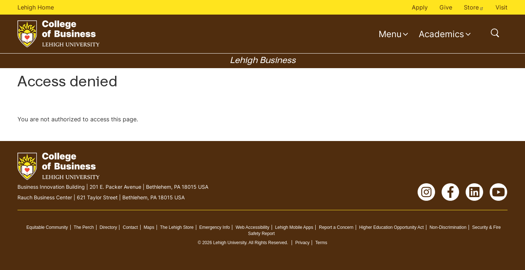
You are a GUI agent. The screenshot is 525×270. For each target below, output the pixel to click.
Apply (420, 7)
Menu (390, 34)
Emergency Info (214, 227)
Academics (441, 34)
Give (445, 7)
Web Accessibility (252, 227)
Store (474, 7)
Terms (321, 242)
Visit (502, 7)
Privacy (302, 242)
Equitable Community (47, 227)
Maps (148, 227)
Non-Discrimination (448, 227)
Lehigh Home (35, 7)
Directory (108, 227)
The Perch (84, 227)
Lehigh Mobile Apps (294, 227)
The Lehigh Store (177, 227)
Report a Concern (336, 227)
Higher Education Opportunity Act (391, 227)
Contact (130, 227)
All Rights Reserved (268, 242)
